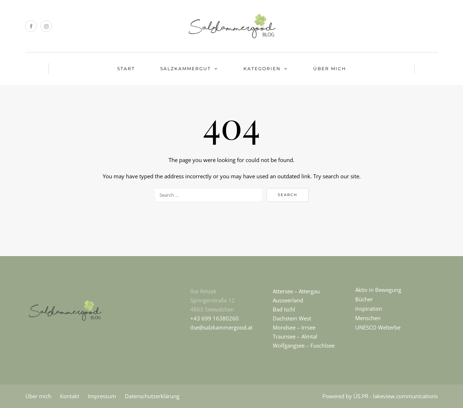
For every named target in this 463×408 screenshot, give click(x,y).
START (126, 68)
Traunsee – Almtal (295, 336)
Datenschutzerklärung (152, 396)
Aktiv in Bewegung (378, 289)
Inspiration (368, 308)
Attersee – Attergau (296, 291)
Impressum (102, 396)
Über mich (38, 396)
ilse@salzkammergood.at (221, 327)
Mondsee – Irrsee (294, 327)
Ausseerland (288, 300)
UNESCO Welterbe (377, 327)
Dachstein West (292, 318)
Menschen (368, 318)
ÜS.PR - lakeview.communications (395, 396)
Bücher (364, 299)
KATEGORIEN (262, 68)
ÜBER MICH (329, 68)
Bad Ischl (284, 309)
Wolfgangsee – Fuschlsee (304, 345)
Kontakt (69, 396)
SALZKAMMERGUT (185, 68)
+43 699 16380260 (214, 318)
